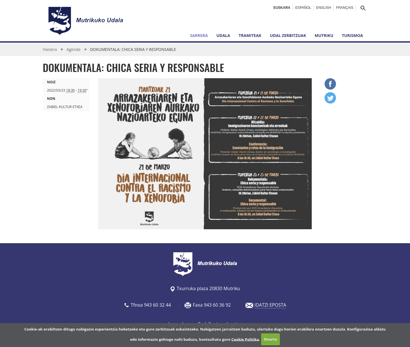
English (323, 8)
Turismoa (352, 35)
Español (303, 8)
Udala (223, 35)
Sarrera (199, 35)
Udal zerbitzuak (288, 35)
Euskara (281, 8)
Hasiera (50, 49)
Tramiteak (250, 35)
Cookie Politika (245, 339)
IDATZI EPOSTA (270, 305)
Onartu (270, 339)
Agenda (73, 49)
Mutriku (324, 35)
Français (344, 8)
